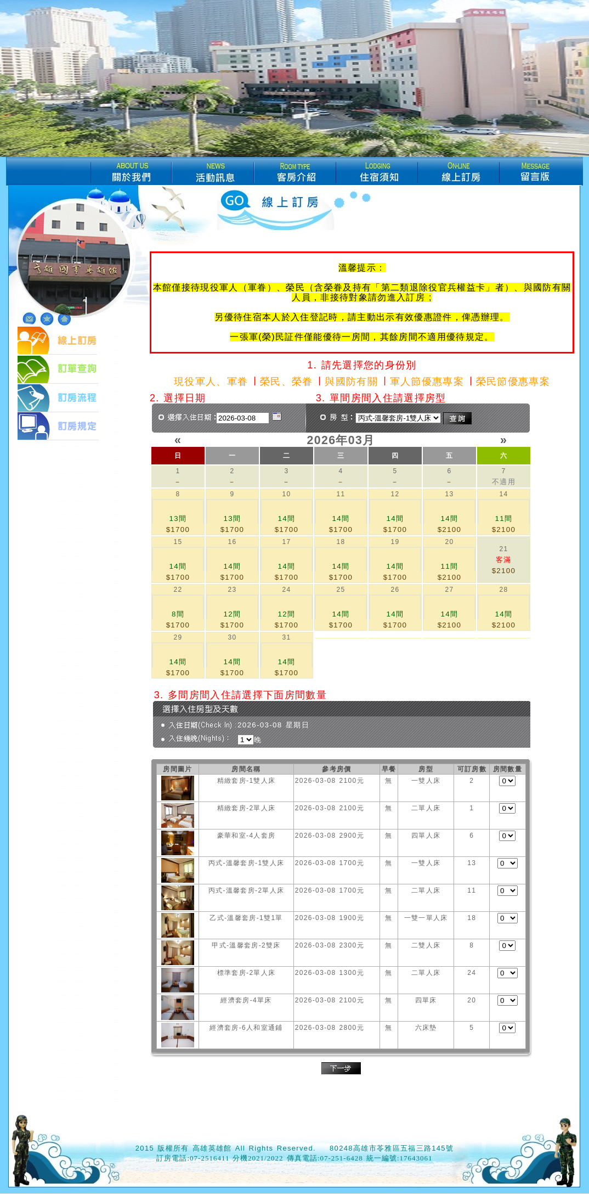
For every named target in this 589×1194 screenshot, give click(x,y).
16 (232, 542)
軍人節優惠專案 (427, 381)
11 (340, 494)
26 (394, 589)
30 (232, 637)
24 (286, 589)
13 (449, 494)
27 (449, 589)
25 (340, 589)
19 (394, 542)
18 (340, 542)
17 (286, 542)
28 (503, 589)
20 (449, 542)
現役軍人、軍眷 (211, 381)
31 (286, 637)
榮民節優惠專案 (513, 381)
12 (394, 494)
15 (177, 542)
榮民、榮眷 (286, 381)
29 (177, 637)
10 (286, 494)
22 (177, 589)
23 (232, 589)
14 (503, 494)
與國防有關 (351, 381)
